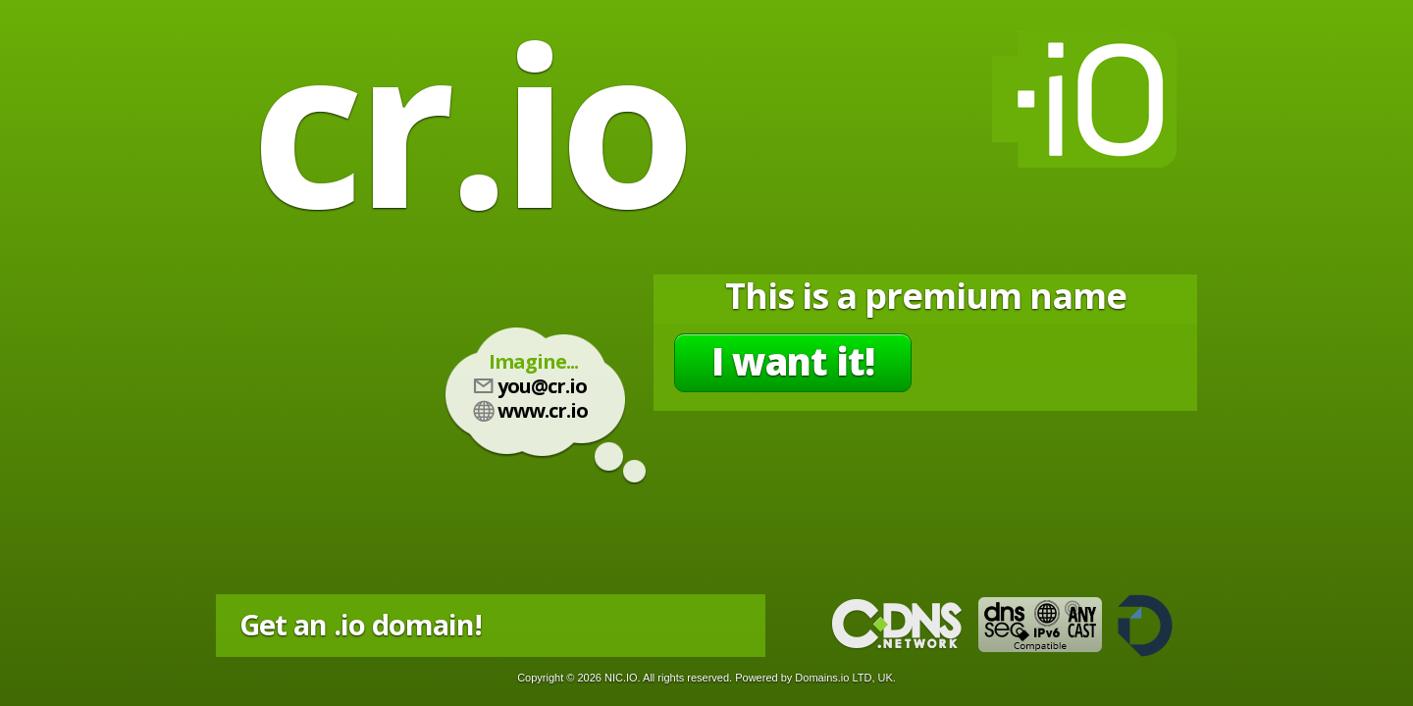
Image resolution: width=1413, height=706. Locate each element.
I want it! (792, 360)
